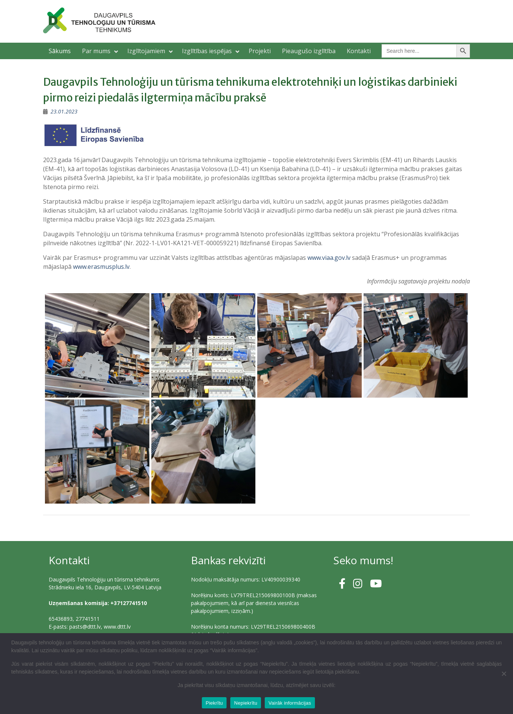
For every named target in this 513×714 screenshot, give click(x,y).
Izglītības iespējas (207, 51)
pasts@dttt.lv (85, 626)
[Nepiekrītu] (503, 673)
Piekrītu (214, 703)
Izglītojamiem (146, 51)
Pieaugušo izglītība (309, 51)
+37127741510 (128, 603)
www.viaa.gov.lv (328, 257)
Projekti (260, 51)
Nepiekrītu (245, 703)
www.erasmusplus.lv (101, 266)
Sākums (60, 51)
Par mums (96, 51)
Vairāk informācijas (289, 703)
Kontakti (359, 51)
